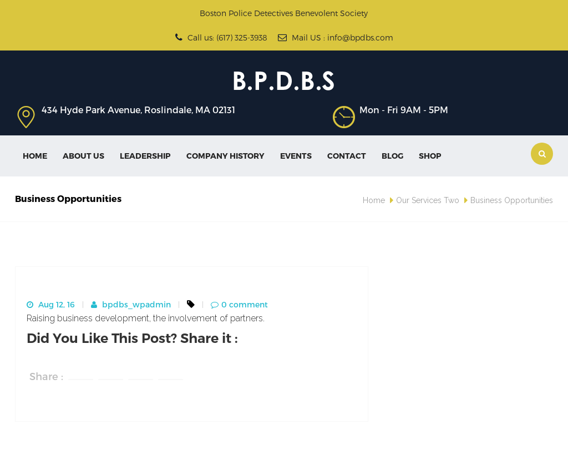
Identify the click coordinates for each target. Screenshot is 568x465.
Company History (225, 155)
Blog (392, 155)
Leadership (145, 155)
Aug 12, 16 (51, 304)
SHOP (430, 155)
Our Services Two (427, 200)
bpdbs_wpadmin (131, 304)
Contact (346, 155)
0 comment (239, 304)
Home (35, 155)
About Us (83, 155)
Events (296, 155)
